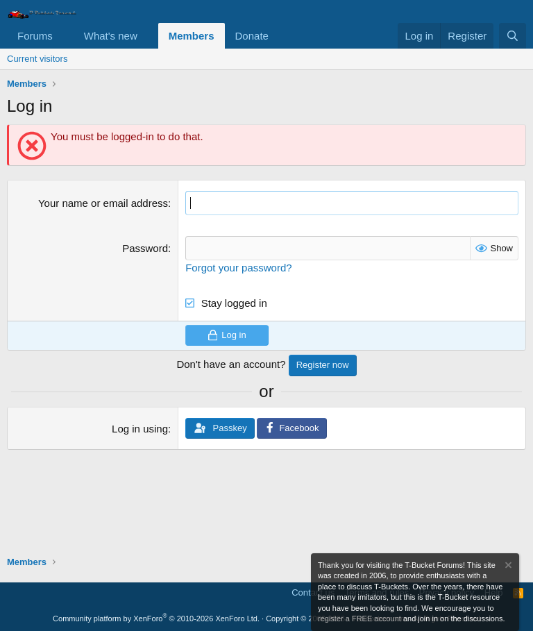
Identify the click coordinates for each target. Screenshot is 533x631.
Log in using (140, 429)
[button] (64, 36)
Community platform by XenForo (156, 618)
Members (191, 36)
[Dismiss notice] (507, 566)
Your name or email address (103, 203)
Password (145, 248)
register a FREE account (359, 618)
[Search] (512, 36)
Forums (35, 36)
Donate (252, 36)
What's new (110, 36)
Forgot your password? (238, 268)
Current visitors (37, 58)
